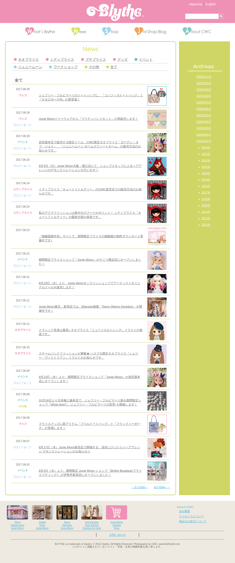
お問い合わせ (117, 535)
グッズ (120, 59)
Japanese (196, 4)
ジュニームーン (28, 67)
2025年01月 (203, 141)
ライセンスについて (191, 516)
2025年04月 (203, 121)
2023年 (205, 154)
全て (111, 67)
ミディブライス (60, 59)
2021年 (205, 167)
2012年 (205, 224)
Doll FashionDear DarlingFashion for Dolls (91, 517)
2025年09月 (203, 89)
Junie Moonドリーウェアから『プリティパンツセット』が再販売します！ (88, 118)
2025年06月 (203, 109)
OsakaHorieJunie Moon (42, 517)
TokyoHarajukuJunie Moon (67, 517)
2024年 (205, 147)
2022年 (205, 160)
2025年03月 (203, 128)
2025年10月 (203, 83)
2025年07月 (203, 102)
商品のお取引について (193, 521)
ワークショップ (63, 67)
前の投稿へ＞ (162, 487)
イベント (143, 59)
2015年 (205, 205)
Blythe (115, 12)
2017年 (205, 192)
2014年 (205, 212)
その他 (91, 67)
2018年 (205, 186)
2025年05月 (203, 115)
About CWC (185, 507)
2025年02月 (203, 134)
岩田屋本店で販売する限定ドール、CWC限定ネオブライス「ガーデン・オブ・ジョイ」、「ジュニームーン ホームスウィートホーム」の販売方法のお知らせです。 (90, 146)
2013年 (205, 218)
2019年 (205, 179)
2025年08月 (203, 96)
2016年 (205, 199)
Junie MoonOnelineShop (116, 517)
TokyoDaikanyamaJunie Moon (17, 517)
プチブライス (93, 59)
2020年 (205, 173)
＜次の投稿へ (139, 487)
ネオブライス (26, 59)
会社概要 (184, 511)
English (210, 4)
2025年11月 (203, 76)
